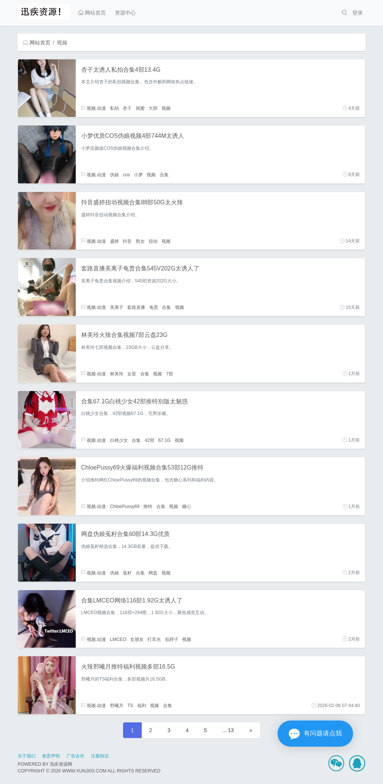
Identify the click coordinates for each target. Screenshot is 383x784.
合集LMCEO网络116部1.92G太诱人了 (132, 600)
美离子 (116, 307)
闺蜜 (140, 108)
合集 (164, 174)
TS (130, 705)
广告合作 (76, 756)
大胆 (152, 108)
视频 (166, 108)
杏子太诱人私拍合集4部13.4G (120, 69)
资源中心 (125, 13)
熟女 (140, 241)
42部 (149, 440)
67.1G (164, 440)
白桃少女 (119, 440)
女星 (131, 373)
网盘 (152, 572)
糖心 (186, 506)
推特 (147, 506)
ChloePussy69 (125, 506)
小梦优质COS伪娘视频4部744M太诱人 (132, 136)
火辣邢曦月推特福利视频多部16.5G (128, 666)
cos (126, 174)
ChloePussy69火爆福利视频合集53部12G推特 (142, 467)
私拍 (114, 108)
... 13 (228, 730)
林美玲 (116, 373)
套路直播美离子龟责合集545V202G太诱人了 (140, 268)
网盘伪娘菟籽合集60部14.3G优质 (125, 534)
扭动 (152, 241)
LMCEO (118, 639)
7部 (169, 373)
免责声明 (51, 756)
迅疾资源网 (61, 764)
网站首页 (92, 13)
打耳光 (154, 639)
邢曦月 (116, 705)
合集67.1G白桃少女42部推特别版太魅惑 (134, 401)
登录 (357, 13)
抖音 (127, 241)
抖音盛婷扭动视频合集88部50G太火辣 (132, 202)
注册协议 (100, 756)
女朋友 (137, 639)
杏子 (127, 108)
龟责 (153, 307)
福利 (141, 705)
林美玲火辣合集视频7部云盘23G (124, 335)
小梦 (138, 174)
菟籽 (127, 572)
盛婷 (114, 241)
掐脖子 (171, 639)
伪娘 (114, 174)
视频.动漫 (93, 108)
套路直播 (136, 307)
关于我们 (27, 756)
